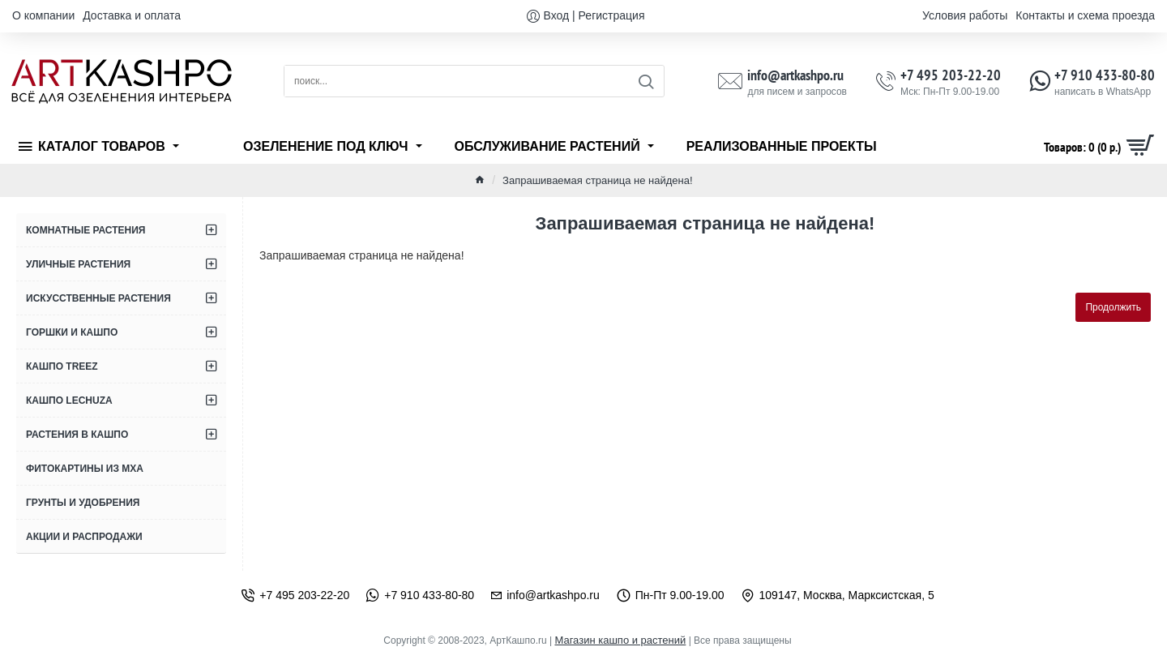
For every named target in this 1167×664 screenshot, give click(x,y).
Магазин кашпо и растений (620, 640)
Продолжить (1113, 307)
